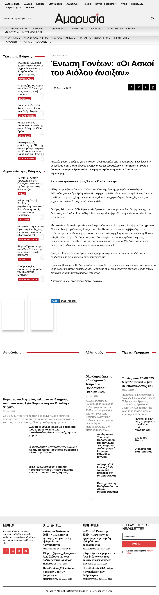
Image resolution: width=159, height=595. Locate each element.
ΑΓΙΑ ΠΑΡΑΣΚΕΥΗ (27, 239)
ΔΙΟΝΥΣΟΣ (24, 99)
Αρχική (53, 56)
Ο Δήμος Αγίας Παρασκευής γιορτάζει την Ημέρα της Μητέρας (30, 270)
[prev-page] (5, 167)
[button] (152, 18)
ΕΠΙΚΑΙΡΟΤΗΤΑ (26, 116)
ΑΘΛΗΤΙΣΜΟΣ (25, 79)
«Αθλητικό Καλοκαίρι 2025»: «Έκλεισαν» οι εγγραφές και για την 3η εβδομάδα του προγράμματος (30, 68)
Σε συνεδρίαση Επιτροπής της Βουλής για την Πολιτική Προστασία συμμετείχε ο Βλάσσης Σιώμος (53, 449)
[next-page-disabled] (92, 499)
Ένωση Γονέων (68, 301)
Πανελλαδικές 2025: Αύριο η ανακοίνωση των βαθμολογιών (29, 108)
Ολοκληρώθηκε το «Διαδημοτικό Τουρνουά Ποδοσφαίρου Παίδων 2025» (99, 383)
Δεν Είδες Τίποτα (141, 438)
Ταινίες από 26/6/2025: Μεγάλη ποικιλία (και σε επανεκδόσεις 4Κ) (138, 381)
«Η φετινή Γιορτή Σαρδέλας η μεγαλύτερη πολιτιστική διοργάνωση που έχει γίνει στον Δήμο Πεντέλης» (30, 207)
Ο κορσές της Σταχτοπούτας (143, 450)
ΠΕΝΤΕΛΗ (23, 219)
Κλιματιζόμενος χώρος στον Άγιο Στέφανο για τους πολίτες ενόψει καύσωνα (30, 90)
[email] (139, 536)
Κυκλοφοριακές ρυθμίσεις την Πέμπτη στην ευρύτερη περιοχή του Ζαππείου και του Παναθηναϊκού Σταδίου (30, 148)
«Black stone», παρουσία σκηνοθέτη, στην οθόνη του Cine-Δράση (30, 127)
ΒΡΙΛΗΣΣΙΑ (24, 136)
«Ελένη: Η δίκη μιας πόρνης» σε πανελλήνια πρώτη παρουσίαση (145, 424)
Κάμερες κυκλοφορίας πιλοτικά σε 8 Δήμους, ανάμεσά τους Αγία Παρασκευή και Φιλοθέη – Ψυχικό (36, 402)
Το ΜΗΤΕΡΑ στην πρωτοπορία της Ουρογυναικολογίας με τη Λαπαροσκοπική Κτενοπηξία (30, 183)
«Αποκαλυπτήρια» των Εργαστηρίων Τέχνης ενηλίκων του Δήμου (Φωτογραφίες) (30, 231)
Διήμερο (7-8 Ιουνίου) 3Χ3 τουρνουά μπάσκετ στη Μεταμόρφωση (106, 470)
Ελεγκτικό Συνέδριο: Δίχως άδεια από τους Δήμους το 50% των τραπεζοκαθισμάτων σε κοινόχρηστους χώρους (52, 430)
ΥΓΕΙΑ (21, 194)
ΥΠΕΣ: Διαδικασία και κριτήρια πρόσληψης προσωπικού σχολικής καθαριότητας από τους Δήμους (50, 469)
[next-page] (10, 167)
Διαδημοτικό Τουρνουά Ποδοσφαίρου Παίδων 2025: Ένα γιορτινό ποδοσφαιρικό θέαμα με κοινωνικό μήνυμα (106, 445)
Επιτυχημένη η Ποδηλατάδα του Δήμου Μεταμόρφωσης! (107, 487)
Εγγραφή (139, 543)
